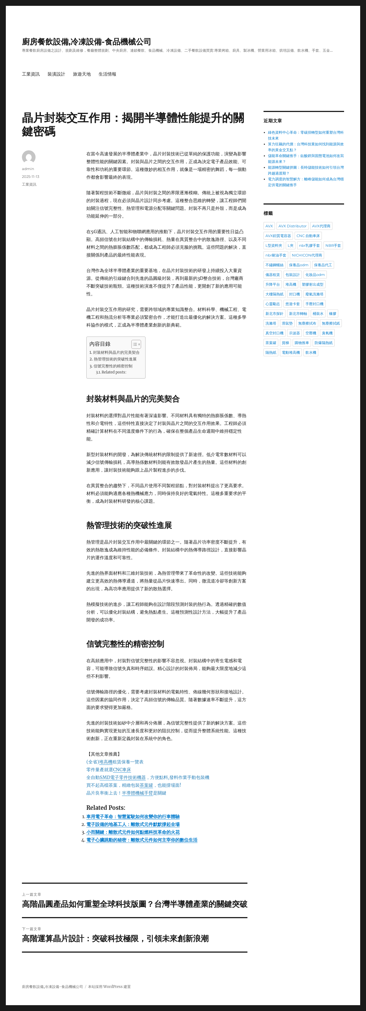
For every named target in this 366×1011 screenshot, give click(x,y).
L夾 (291, 245)
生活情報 (107, 74)
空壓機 (310, 333)
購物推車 (302, 342)
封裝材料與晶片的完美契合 (116, 352)
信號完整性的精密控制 (113, 365)
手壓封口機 (314, 304)
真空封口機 (274, 333)
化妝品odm (315, 274)
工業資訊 (31, 74)
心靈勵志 (272, 304)
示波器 (294, 333)
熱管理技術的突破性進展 (115, 359)
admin (28, 168)
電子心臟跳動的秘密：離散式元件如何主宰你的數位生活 (141, 840)
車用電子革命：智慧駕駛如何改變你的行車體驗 (133, 816)
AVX (269, 226)
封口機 (294, 294)
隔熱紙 (270, 352)
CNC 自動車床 (308, 235)
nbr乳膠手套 (309, 245)
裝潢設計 (56, 74)
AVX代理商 (321, 226)
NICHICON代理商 (307, 255)
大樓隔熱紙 (274, 294)
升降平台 (272, 284)
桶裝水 (318, 313)
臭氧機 (327, 333)
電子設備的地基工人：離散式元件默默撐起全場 (133, 824)
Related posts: (114, 372)
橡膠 (332, 313)
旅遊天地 (82, 74)
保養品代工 (323, 265)
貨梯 (285, 342)
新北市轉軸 (298, 313)
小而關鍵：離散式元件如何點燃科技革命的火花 (133, 832)
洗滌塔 (270, 323)
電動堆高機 (291, 352)
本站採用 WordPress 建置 (109, 986)
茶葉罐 (270, 342)
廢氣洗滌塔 (314, 294)
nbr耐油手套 (275, 255)
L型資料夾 (273, 245)
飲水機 (310, 352)
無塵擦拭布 (307, 323)
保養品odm (299, 265)
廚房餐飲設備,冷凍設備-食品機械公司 (86, 41)
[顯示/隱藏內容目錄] (133, 344)
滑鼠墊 (287, 323)
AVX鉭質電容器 (278, 235)
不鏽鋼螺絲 (274, 265)
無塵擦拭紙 (331, 323)
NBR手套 (333, 245)
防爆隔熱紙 (324, 342)
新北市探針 (274, 313)
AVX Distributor (293, 226)
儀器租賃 (272, 274)
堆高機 (290, 284)
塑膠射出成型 (313, 284)
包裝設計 (292, 274)
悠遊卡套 (292, 304)
